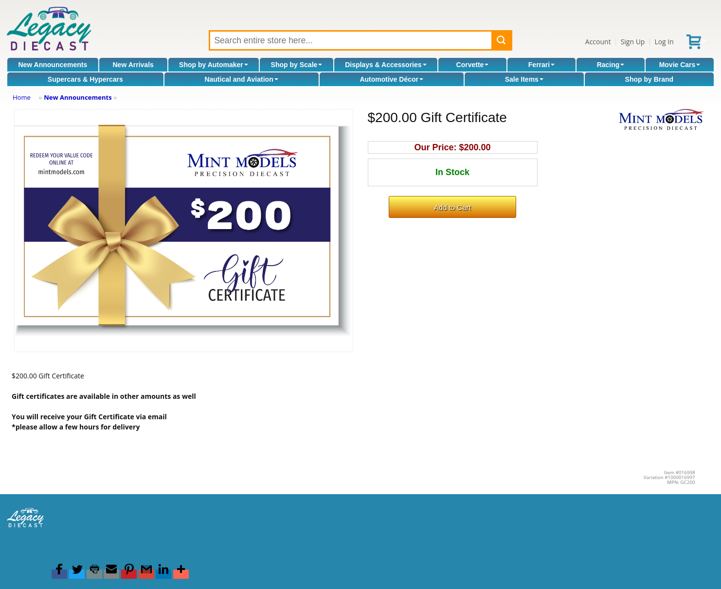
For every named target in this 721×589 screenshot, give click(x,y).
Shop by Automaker (213, 65)
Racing (611, 65)
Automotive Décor (391, 79)
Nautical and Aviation (241, 79)
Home (22, 97)
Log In (663, 41)
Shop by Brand (649, 79)
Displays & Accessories (385, 65)
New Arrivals (133, 65)
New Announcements (52, 65)
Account (598, 41)
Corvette (472, 65)
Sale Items (524, 79)
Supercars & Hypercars (85, 79)
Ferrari (541, 65)
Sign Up (633, 41)
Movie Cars (680, 65)
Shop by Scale (297, 65)
